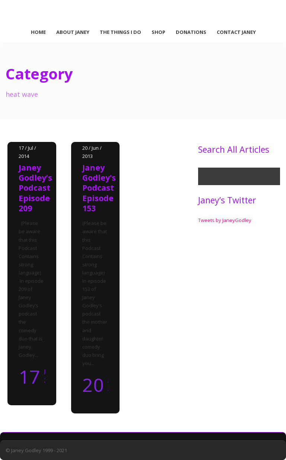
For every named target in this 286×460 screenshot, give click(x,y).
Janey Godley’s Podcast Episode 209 (35, 187)
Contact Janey (236, 32)
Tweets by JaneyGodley (224, 220)
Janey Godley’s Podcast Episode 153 (99, 187)
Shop (158, 32)
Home (38, 32)
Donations (191, 32)
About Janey (72, 32)
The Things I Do (120, 32)
